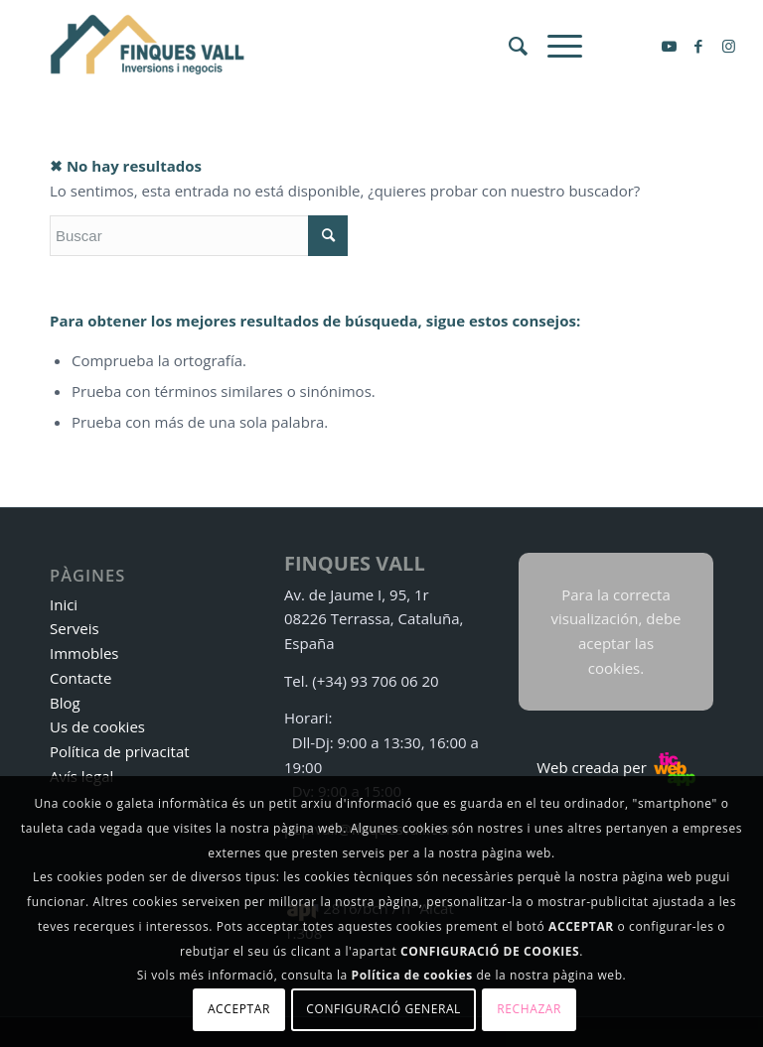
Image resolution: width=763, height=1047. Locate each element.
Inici (63, 604)
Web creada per (615, 767)
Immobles (84, 653)
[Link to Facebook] (698, 46)
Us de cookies (97, 726)
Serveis (74, 628)
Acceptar (239, 1008)
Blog (65, 703)
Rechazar (529, 1008)
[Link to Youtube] (669, 46)
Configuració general (383, 1008)
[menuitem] (508, 45)
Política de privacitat (120, 751)
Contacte (80, 678)
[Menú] (555, 45)
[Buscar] (508, 45)
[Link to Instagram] (728, 46)
